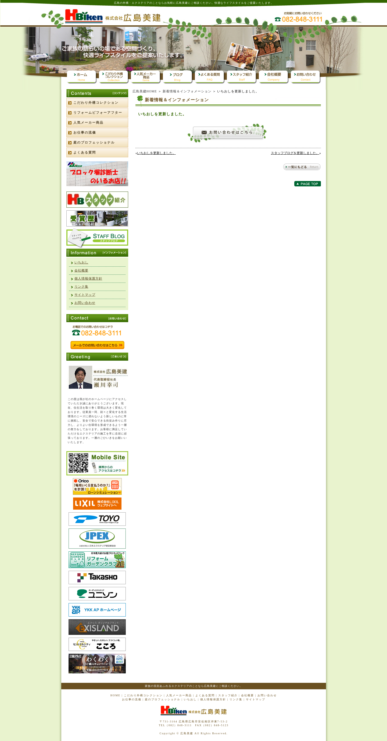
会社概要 (81, 270)
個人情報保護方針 (88, 278)
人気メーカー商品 (88, 122)
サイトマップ (84, 295)
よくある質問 (84, 152)
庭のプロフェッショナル (94, 142)
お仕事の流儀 (84, 132)
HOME (115, 695)
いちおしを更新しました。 (156, 153)
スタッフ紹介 (228, 695)
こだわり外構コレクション (96, 103)
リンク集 (81, 286)
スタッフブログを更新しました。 (295, 153)
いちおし (81, 262)
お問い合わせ (84, 303)
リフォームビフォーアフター (97, 112)
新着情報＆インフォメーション (187, 91)
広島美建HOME (144, 91)
